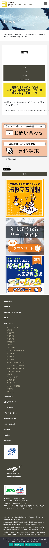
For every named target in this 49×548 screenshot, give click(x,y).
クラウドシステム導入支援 (15, 365)
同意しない (18, 545)
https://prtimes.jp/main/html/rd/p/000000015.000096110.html (26, 110)
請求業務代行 (11, 342)
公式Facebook (11, 159)
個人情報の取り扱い (10, 418)
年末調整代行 (11, 354)
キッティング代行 (12, 377)
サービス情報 (24, 79)
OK (11, 545)
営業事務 (11, 336)
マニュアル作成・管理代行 (15, 351)
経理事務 (11, 339)
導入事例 (7, 307)
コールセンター (12, 383)
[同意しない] (46, 542)
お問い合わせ (8, 396)
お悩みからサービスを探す (12, 312)
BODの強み (8, 301)
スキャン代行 (11, 348)
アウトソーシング (12, 327)
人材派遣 (10, 389)
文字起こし (10, 392)
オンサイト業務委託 (13, 386)
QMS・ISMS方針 (9, 424)
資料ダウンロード (10, 402)
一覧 (24, 67)
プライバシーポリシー (11, 413)
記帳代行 (10, 345)
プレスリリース (24, 71)
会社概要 (7, 430)
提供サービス (8, 323)
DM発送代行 (11, 380)
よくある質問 (8, 407)
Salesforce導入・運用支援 (15, 368)
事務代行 (10, 330)
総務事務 (11, 333)
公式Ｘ (8, 166)
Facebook (7, 441)
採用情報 (7, 435)
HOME (5, 34)
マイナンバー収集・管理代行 (16, 362)
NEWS (6, 318)
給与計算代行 (11, 356)
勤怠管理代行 (11, 359)
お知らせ (24, 75)
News (11, 34)
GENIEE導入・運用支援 (14, 371)
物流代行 (10, 374)
